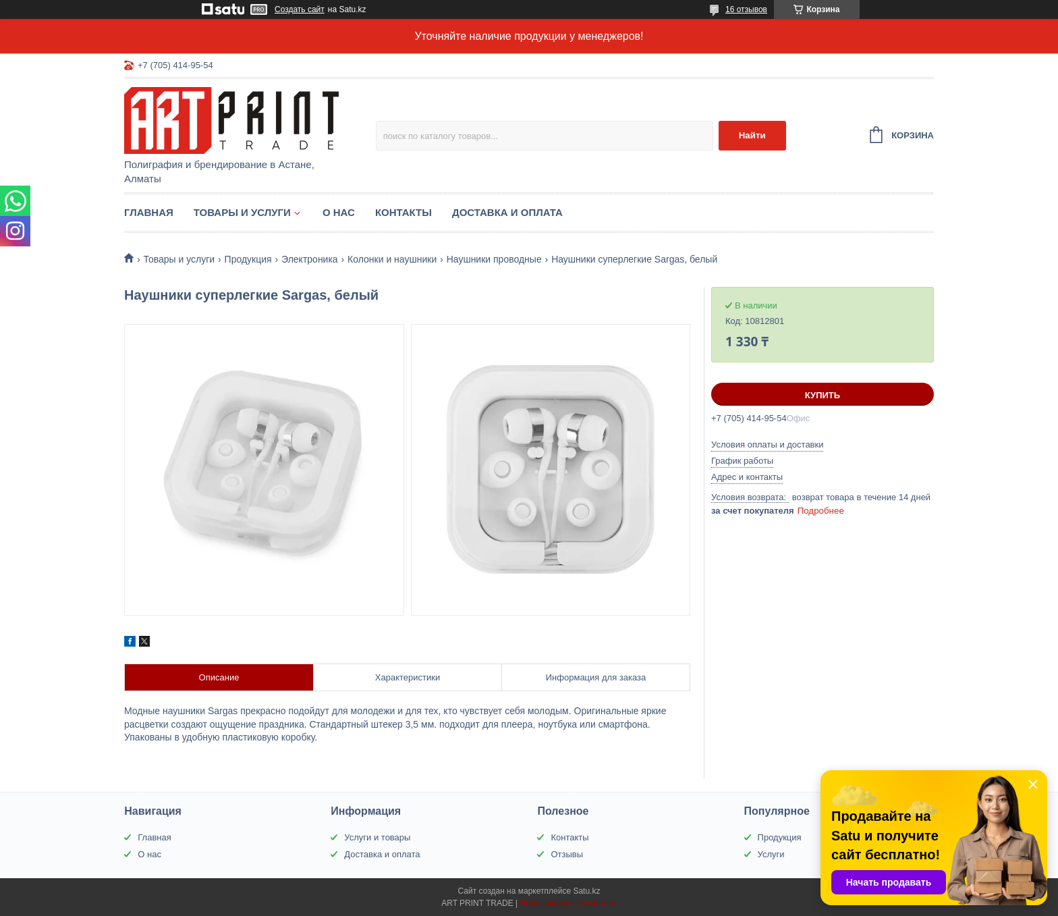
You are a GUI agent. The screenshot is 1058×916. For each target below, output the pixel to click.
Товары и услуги (242, 212)
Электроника (309, 259)
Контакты (403, 212)
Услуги (771, 854)
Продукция (248, 259)
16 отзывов (746, 9)
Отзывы (567, 854)
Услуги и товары (377, 837)
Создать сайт (300, 9)
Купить (822, 395)
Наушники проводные (494, 259)
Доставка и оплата (507, 212)
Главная (148, 212)
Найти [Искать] (752, 135)
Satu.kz (586, 891)
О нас (339, 212)
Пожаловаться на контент (568, 903)
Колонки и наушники (392, 259)
